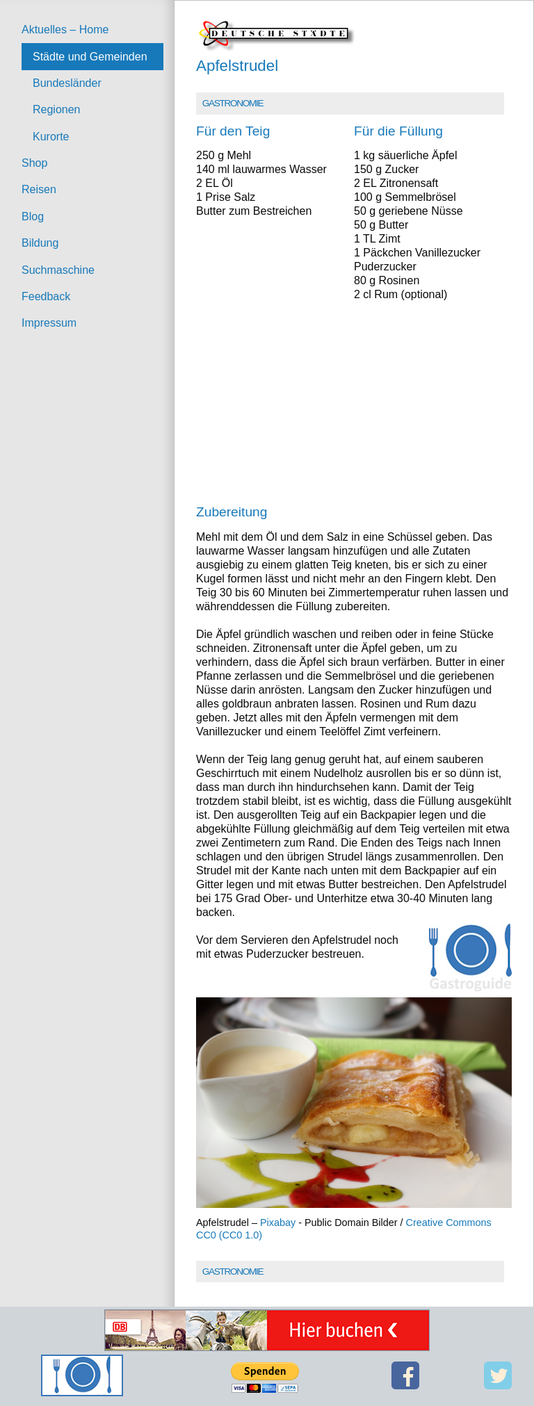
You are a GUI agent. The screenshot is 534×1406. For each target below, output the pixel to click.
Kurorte (51, 136)
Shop (34, 163)
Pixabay (278, 1222)
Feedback (46, 296)
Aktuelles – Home (65, 29)
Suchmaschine (58, 270)
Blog (33, 216)
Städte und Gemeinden (90, 57)
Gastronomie (232, 103)
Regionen (57, 109)
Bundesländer (67, 83)
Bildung (40, 243)
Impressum (49, 323)
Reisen (39, 189)
